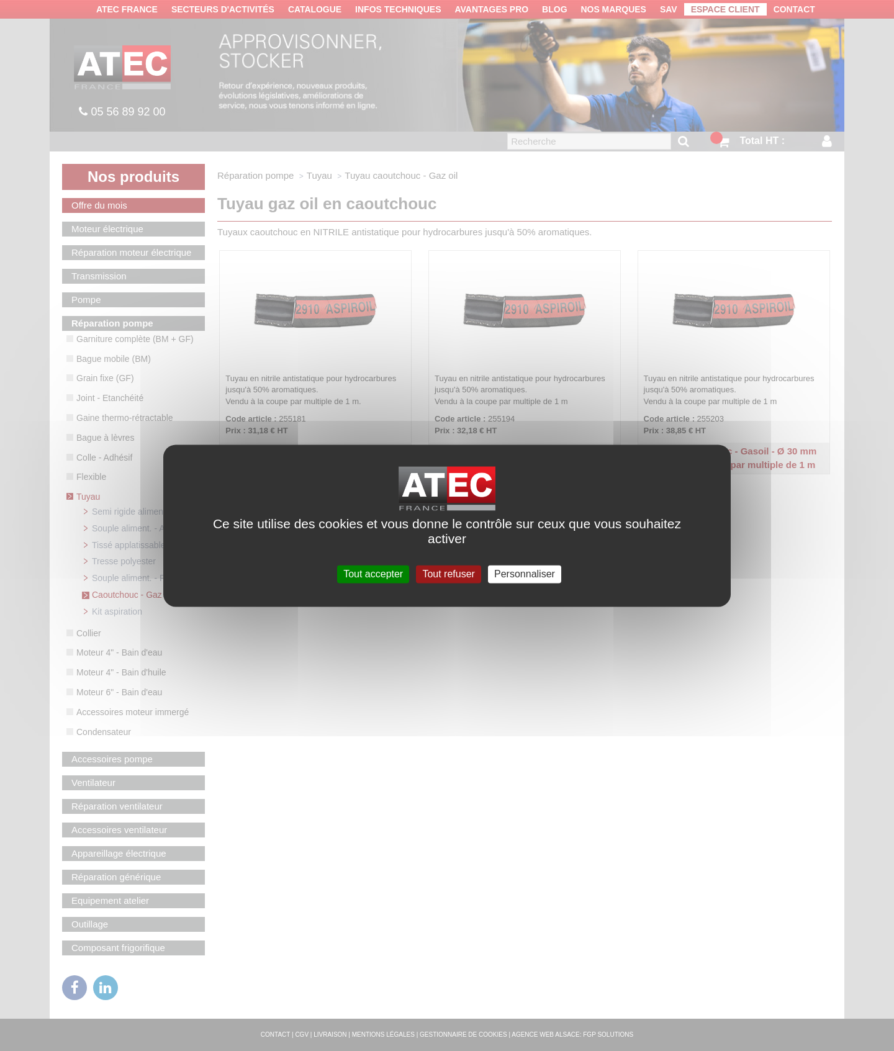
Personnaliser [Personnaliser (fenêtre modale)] (524, 574)
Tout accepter (373, 574)
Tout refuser (448, 574)
